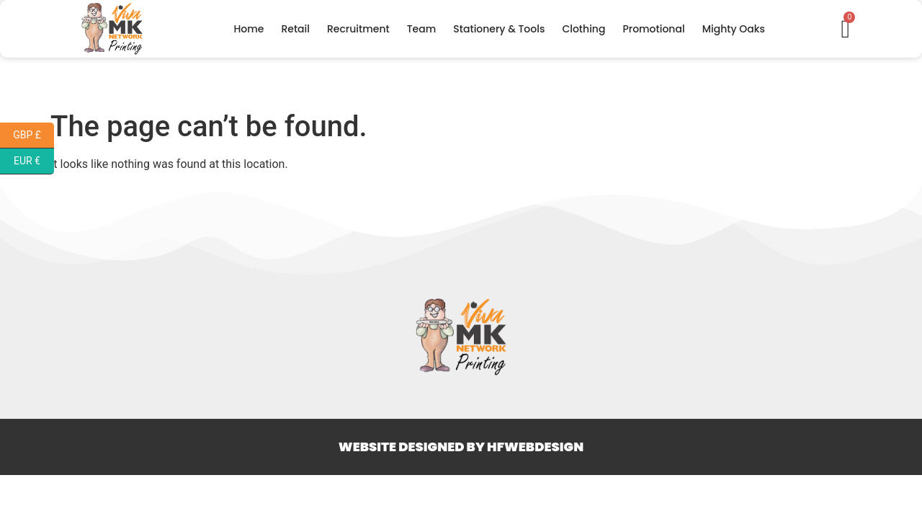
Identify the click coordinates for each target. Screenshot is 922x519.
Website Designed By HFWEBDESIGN (461, 447)
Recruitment (358, 29)
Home (248, 29)
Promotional (653, 29)
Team (422, 29)
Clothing (583, 29)
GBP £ (33, 135)
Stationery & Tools (499, 29)
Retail (295, 29)
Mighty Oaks (733, 29)
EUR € (34, 161)
